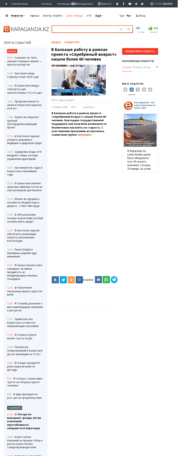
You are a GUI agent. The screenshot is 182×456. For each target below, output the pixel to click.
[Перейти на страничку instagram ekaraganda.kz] (82, 4)
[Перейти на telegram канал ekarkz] (136, 4)
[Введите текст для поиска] (85, 29)
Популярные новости (138, 61)
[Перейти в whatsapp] (160, 4)
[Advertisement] (87, 168)
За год (146, 67)
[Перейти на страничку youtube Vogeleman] (130, 4)
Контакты (47, 3)
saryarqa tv (88, 107)
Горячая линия (19, 3)
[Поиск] (128, 30)
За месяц (137, 67)
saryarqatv (84, 134)
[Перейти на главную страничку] (7, 3)
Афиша (34, 15)
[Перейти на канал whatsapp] (142, 4)
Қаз (122, 15)
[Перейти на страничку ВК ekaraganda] (117, 4)
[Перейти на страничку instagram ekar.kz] (104, 4)
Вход (140, 15)
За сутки (126, 67)
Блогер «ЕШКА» (52, 15)
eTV (89, 15)
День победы (74, 15)
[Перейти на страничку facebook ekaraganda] (123, 4)
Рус (129, 15)
